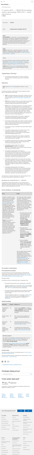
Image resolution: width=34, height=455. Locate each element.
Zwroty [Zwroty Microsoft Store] (13, 424)
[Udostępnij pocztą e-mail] (7, 361)
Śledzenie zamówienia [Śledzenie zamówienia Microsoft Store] (15, 426)
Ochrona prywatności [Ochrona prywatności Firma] (26, 445)
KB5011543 (25, 285)
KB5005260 (7, 298)
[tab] (5, 383)
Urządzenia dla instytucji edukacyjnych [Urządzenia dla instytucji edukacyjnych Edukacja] (26, 420)
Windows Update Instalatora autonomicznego (16, 343)
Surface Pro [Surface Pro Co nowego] (3, 417)
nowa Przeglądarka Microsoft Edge (22, 258)
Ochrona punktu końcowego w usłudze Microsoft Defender (17, 98)
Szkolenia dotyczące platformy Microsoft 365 (12, 395)
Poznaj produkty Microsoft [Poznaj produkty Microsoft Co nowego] (5, 429)
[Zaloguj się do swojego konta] (32, 1)
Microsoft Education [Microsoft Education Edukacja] (26, 417)
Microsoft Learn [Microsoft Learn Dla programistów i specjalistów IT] (14, 442)
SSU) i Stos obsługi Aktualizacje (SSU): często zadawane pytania (17, 275)
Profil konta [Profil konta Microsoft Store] (14, 417)
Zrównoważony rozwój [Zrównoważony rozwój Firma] (26, 449)
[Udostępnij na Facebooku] (2, 361)
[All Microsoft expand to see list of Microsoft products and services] (1, 1)
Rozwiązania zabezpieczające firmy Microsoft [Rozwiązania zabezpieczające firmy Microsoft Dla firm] (5, 442)
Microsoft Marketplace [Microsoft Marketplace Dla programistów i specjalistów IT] (15, 450)
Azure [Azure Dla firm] (2, 444)
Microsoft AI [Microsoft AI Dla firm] (3, 439)
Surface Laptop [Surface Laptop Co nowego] (3, 419)
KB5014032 (10, 287)
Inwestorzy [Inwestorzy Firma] (24, 447)
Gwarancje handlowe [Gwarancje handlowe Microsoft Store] (15, 430)
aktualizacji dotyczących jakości (11, 62)
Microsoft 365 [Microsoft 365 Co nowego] (3, 427)
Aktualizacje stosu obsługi (24, 275)
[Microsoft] (16, 1)
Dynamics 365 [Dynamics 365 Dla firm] (3, 446)
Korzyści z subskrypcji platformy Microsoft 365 (4, 395)
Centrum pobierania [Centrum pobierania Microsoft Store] (15, 419)
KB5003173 (27, 294)
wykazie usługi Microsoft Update (24, 329)
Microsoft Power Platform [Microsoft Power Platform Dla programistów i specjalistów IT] (16, 452)
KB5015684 (11, 86)
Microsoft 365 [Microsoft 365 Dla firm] (3, 448)
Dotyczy (4, 15)
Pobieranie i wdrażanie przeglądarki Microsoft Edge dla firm (23, 262)
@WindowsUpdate (12, 66)
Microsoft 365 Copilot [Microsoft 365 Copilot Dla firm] (4, 452)
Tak (21, 410)
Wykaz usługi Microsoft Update (20, 324)
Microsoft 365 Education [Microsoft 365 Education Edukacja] (26, 425)
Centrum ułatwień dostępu (27, 395)
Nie (28, 410)
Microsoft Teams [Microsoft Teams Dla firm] (3, 454)
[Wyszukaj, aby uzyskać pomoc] (4, 2)
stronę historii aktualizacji (20, 63)
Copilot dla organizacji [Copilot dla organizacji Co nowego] (4, 423)
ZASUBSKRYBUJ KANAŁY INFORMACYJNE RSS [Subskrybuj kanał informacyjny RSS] (12, 364)
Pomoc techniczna (5, 4)
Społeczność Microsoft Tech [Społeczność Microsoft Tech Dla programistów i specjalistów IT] (16, 448)
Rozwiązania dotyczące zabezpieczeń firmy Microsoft (21, 395)
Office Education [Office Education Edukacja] (25, 427)
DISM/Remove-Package (15, 339)
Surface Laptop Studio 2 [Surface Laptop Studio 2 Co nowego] (4, 421)
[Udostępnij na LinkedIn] (4, 361)
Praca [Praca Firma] (24, 439)
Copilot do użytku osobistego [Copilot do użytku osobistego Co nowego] (5, 425)
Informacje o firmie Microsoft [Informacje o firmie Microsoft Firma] (27, 441)
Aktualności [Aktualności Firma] (25, 443)
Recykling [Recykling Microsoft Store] (13, 428)
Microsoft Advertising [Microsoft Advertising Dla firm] (4, 450)
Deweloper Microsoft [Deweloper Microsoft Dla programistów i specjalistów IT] (15, 440)
